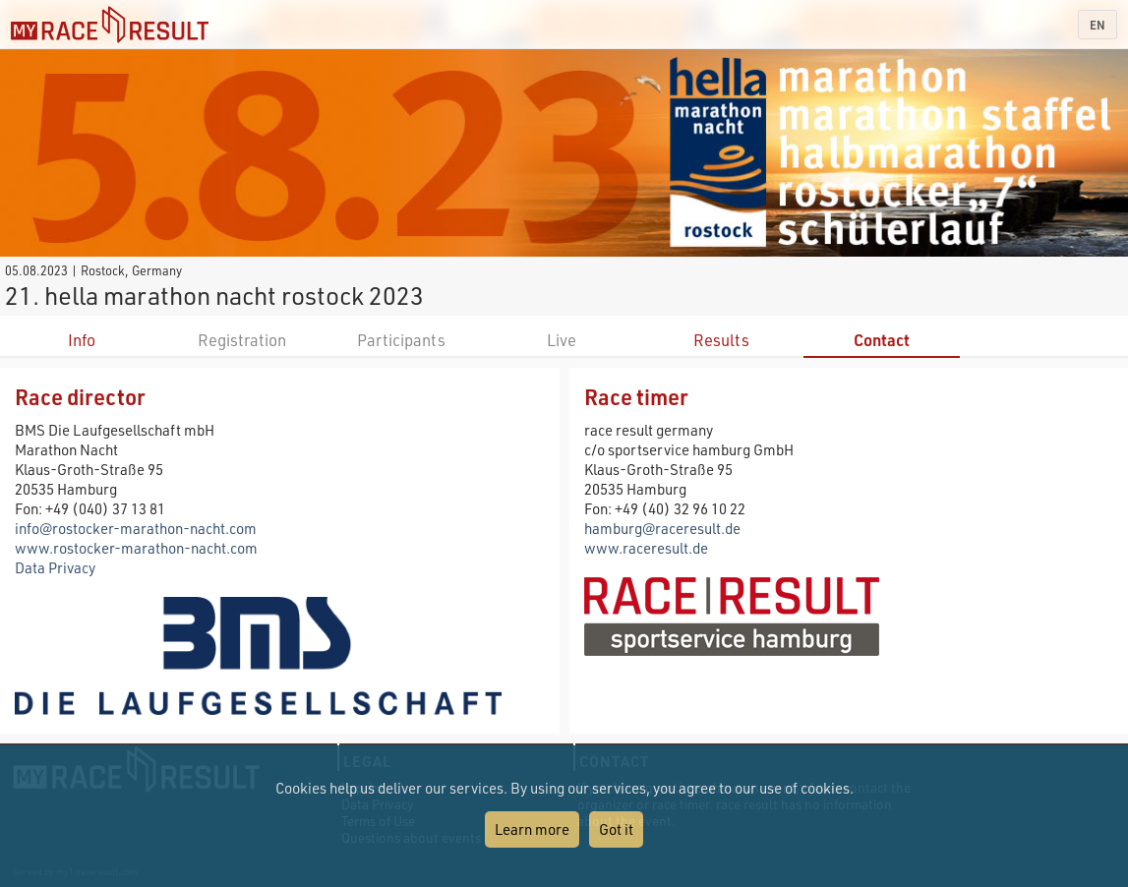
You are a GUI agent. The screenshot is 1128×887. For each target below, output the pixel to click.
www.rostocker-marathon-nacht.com (136, 548)
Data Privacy (55, 567)
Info (81, 339)
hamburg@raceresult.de (662, 528)
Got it (616, 829)
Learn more (532, 829)
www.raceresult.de (646, 548)
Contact (882, 339)
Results (721, 339)
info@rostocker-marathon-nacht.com (136, 528)
